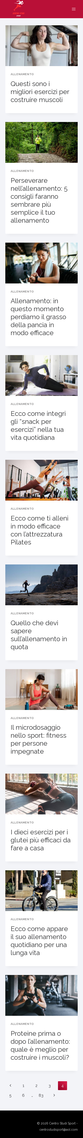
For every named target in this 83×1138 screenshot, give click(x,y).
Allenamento (22, 74)
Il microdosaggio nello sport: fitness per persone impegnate (38, 739)
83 (41, 1095)
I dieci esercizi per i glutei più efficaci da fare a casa (41, 840)
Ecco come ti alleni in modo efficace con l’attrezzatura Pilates (39, 530)
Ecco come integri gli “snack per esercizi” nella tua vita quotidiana (38, 425)
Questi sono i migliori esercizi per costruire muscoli (40, 92)
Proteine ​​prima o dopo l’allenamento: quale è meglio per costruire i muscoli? (40, 1045)
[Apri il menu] (73, 9)
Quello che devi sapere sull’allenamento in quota (39, 635)
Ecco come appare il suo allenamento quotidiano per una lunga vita (39, 941)
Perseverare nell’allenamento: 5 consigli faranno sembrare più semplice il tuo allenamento (39, 200)
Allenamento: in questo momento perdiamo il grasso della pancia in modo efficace (38, 317)
